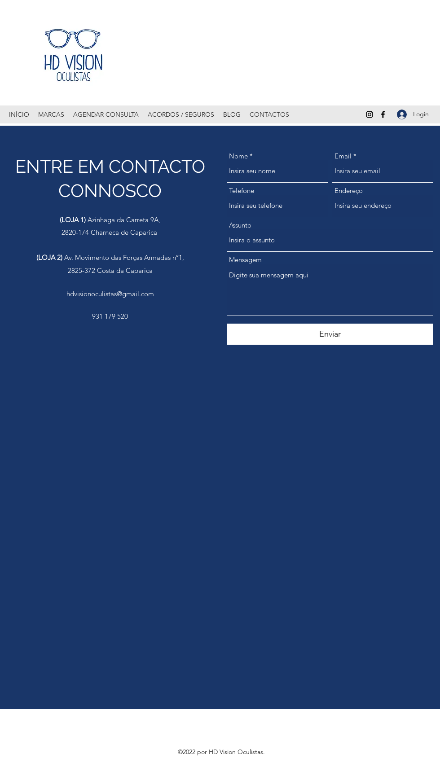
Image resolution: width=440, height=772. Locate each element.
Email (343, 156)
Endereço (348, 190)
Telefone (241, 190)
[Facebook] (382, 114)
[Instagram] (369, 114)
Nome (238, 156)
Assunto (240, 225)
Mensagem (245, 259)
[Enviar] (330, 334)
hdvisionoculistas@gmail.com (110, 294)
